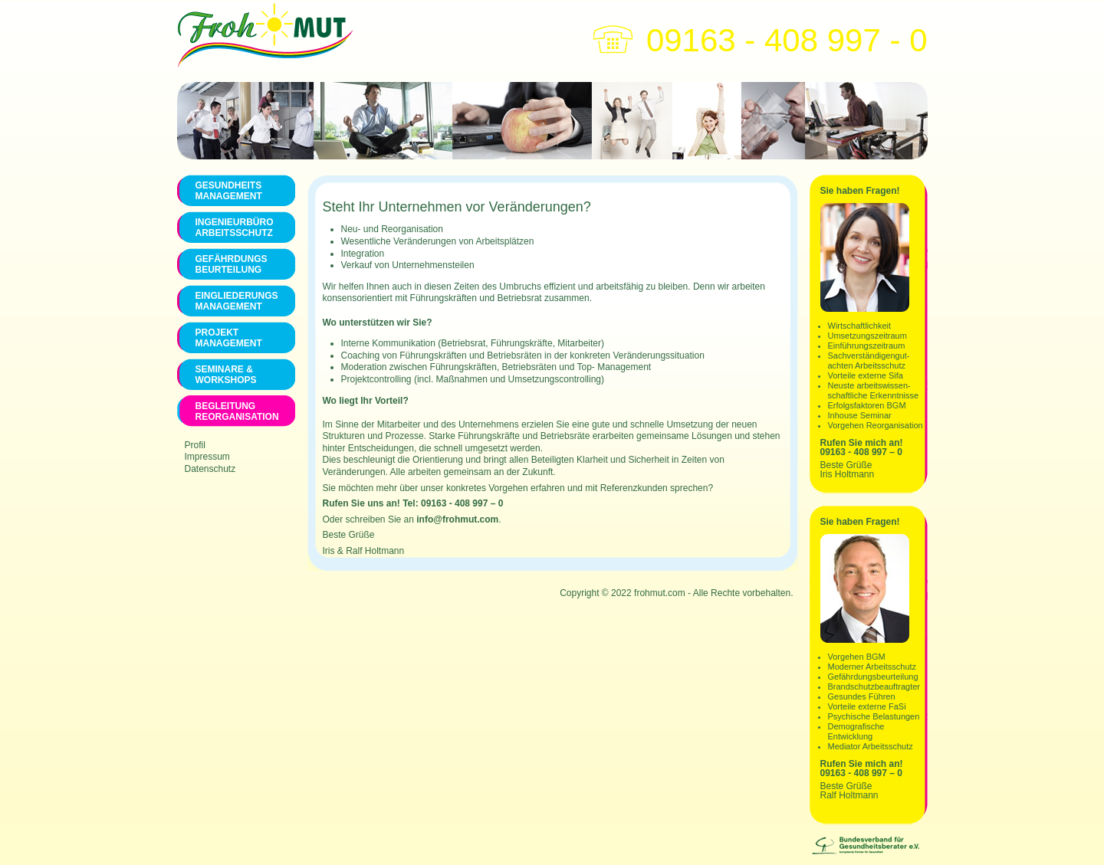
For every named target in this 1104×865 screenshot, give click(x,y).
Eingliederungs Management (236, 301)
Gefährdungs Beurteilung (232, 264)
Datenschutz (210, 469)
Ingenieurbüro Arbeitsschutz (235, 227)
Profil (195, 445)
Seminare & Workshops (226, 374)
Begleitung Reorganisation (236, 411)
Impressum (207, 456)
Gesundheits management (229, 191)
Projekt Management (229, 338)
